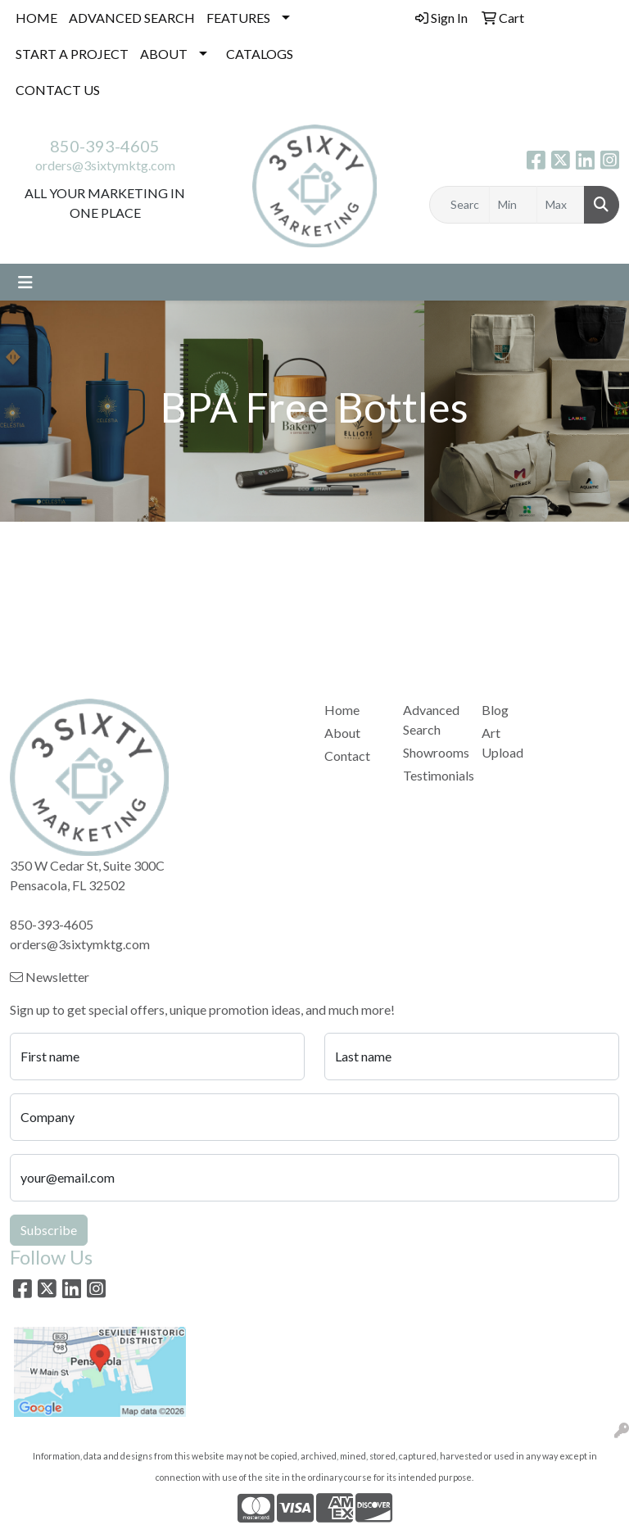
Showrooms (432, 752)
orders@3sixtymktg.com (105, 165)
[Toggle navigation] (25, 282)
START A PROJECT (72, 53)
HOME (36, 17)
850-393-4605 (105, 146)
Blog (495, 709)
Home (342, 709)
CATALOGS (259, 53)
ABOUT (164, 53)
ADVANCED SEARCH (132, 17)
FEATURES (238, 17)
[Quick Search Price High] (560, 205)
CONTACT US (58, 89)
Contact (347, 755)
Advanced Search (431, 719)
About (342, 732)
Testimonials (432, 775)
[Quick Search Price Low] (513, 205)
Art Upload (502, 742)
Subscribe (48, 1230)
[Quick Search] (459, 205)
